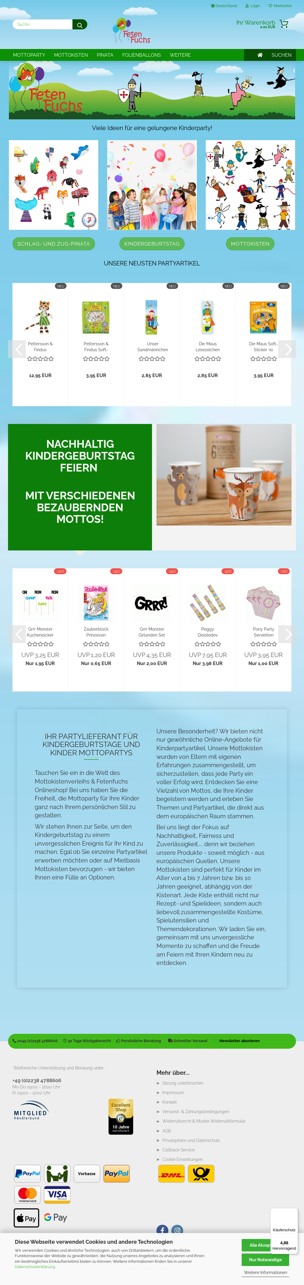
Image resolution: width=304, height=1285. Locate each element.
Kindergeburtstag (152, 244)
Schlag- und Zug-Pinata (54, 244)
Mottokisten (71, 55)
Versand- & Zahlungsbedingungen (195, 1111)
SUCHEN (282, 55)
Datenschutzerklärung (35, 1267)
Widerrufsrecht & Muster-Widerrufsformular (204, 1121)
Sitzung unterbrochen (182, 1083)
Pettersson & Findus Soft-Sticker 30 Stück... (96, 346)
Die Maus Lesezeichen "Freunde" (208, 346)
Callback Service (178, 1150)
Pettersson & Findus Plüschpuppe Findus (40, 346)
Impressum (173, 1092)
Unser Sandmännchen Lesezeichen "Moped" (152, 346)
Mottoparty (29, 55)
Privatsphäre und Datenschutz (191, 1140)
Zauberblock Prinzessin (96, 632)
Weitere (180, 55)
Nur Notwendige (265, 1259)
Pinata (105, 55)
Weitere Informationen (265, 1272)
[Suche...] (79, 24)
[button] (17, 349)
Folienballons (141, 55)
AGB (166, 1131)
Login (253, 6)
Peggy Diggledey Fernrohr (208, 632)
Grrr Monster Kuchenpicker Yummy (40, 632)
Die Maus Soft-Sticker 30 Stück (263, 346)
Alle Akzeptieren (265, 1245)
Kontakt (169, 1102)
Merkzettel (280, 6)
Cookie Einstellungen (182, 1159)
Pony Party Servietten (263, 632)
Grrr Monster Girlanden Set (152, 632)
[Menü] (294, 1211)
